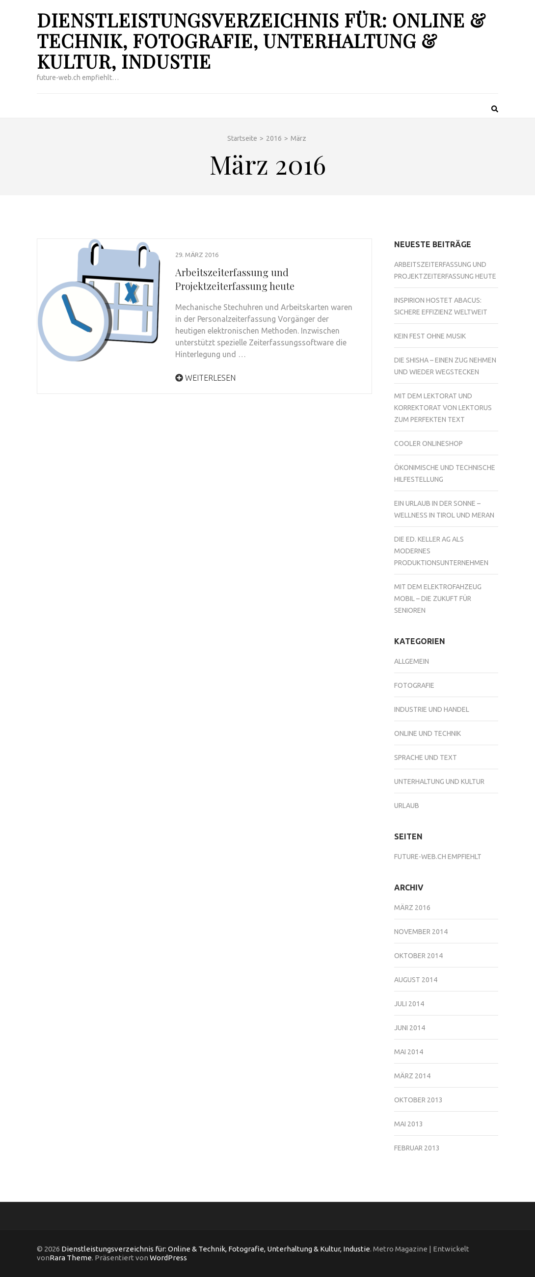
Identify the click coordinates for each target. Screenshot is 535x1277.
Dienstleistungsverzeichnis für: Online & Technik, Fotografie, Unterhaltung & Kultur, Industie (261, 40)
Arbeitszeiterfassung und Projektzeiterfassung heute (234, 278)
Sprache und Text (425, 757)
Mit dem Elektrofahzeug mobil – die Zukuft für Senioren (438, 598)
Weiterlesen (205, 377)
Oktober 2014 (418, 956)
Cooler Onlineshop (428, 443)
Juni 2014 (409, 1028)
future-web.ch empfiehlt (438, 856)
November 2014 (421, 932)
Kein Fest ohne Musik (430, 336)
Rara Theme (71, 1257)
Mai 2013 (408, 1124)
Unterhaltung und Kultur (439, 781)
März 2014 (412, 1076)
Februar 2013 (417, 1148)
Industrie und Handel (431, 709)
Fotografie (414, 685)
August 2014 (415, 980)
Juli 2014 (409, 1004)
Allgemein (411, 661)
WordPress (168, 1257)
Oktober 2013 (418, 1100)
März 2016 (412, 908)
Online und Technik (427, 733)
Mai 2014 (408, 1052)
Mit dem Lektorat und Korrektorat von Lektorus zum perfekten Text (443, 407)
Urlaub (406, 805)
